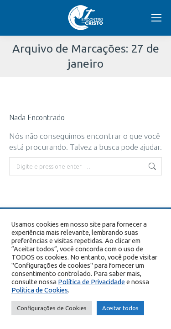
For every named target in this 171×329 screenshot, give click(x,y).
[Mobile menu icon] (156, 17)
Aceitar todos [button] (120, 308)
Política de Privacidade (91, 282)
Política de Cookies (39, 290)
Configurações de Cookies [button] (52, 308)
